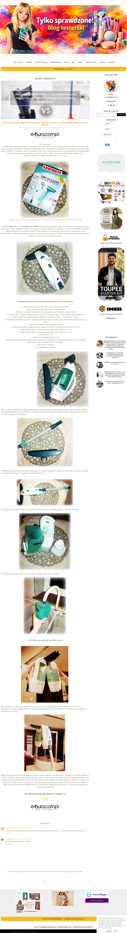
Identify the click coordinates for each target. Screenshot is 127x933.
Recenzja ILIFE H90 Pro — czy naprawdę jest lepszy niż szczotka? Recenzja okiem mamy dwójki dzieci (45, 98)
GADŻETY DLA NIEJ (55, 62)
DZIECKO (29, 62)
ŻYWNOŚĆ (111, 62)
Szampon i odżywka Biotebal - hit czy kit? (115, 363)
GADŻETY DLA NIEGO (41, 62)
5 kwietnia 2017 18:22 (22, 839)
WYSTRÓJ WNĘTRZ (91, 62)
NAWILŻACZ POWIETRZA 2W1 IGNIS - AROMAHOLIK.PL (114, 382)
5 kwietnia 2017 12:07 (20, 828)
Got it (115, 931)
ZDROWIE (102, 62)
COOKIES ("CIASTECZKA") (74, 919)
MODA (66, 62)
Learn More (109, 931)
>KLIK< (45, 798)
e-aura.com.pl (62, 155)
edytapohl (8, 828)
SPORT (73, 62)
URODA (80, 62)
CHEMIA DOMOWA (18, 62)
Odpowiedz (9, 833)
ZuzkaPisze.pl (10, 839)
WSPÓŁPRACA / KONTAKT (63, 69)
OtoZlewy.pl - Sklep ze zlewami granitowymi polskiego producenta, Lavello (115, 355)
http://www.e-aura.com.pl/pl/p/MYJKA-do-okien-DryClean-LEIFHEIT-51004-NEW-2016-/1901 (45, 220)
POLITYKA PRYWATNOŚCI (52, 919)
